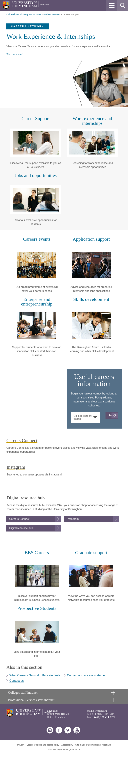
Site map (79, 745)
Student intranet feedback (98, 745)
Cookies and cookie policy (46, 745)
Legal (29, 745)
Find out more (15, 54)
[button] (111, 5)
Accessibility (67, 745)
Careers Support (70, 14)
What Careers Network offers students (34, 675)
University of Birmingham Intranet (23, 14)
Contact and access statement (87, 675)
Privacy (20, 745)
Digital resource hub (21, 528)
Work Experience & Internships (50, 36)
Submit (112, 415)
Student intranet (51, 14)
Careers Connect (19, 519)
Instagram (73, 519)
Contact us (16, 680)
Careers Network (27, 26)
